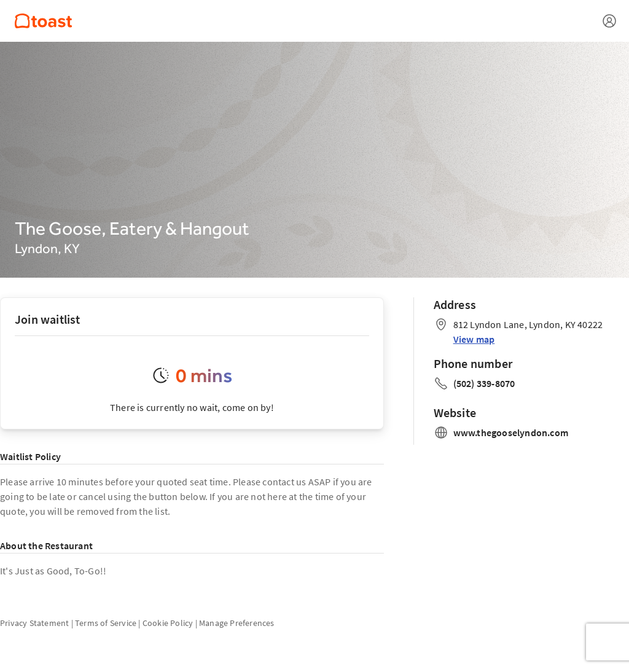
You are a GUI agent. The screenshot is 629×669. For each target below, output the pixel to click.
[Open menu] (609, 21)
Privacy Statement (34, 622)
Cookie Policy (168, 622)
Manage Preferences (237, 622)
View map (474, 339)
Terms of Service (105, 622)
